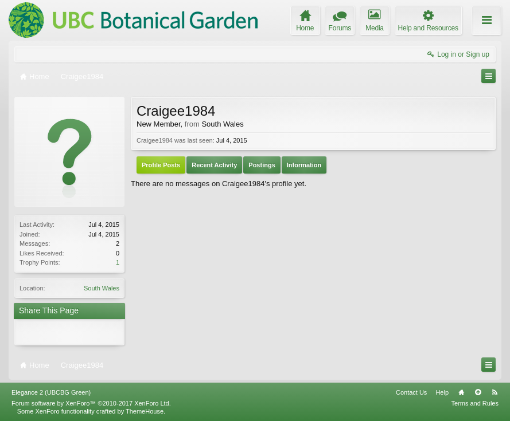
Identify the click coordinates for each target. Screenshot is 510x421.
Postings (261, 165)
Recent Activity (214, 165)
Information (304, 165)
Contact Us (411, 392)
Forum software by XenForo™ (91, 403)
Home (461, 392)
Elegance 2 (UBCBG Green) (51, 392)
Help (442, 392)
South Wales (101, 288)
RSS (494, 392)
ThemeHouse (144, 411)
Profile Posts (161, 165)
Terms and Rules (475, 403)
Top (478, 392)
